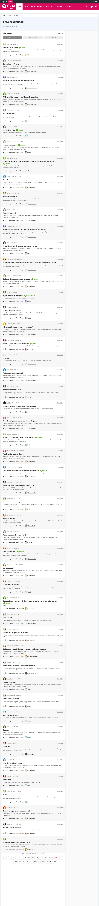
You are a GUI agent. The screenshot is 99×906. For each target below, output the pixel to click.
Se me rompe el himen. (11, 699)
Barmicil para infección (11, 64)
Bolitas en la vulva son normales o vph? (16, 279)
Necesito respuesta (10, 213)
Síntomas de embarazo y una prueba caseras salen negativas (24, 229)
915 (47, 861)
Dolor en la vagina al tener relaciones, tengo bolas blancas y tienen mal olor (29, 161)
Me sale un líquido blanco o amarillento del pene (20, 421)
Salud (10, 2)
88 (25, 857)
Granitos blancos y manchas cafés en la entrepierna (21, 471)
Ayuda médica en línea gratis (13, 296)
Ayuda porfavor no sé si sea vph (14, 454)
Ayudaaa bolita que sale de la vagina (16, 343)
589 (39, 861)
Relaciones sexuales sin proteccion (15, 535)
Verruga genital (8, 568)
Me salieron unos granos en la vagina (16, 180)
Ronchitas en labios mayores (13, 502)
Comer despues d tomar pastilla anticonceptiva (19, 406)
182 (12, 861)
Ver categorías (7, 26)
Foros (19, 6)
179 (49, 857)
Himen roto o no (8, 827)
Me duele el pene (9, 130)
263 (31, 861)
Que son (6, 730)
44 (21, 857)
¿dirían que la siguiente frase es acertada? (18, 327)
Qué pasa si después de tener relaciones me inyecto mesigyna (25, 649)
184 (20, 861)
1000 (54, 861)
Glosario (68, 6)
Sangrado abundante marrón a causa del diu (18, 437)
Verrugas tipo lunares (10, 715)
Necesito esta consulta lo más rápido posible (18, 81)
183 (16, 861)
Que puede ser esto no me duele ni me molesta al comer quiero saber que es (30, 601)
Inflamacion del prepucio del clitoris (15, 633)
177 (41, 857)
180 (52, 857)
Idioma (95, 2)
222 (27, 861)
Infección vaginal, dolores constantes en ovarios (20, 246)
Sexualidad (59, 6)
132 (29, 857)
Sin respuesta (33, 37)
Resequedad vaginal (10, 196)
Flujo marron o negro (10, 47)
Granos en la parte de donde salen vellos (17, 811)
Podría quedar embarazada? (13, 373)
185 (23, 861)
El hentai (6, 358)
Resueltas (53, 37)
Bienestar (49, 6)
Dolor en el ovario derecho (12, 310)
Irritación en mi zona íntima (12, 763)
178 (45, 857)
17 (17, 857)
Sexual (5, 794)
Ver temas (14, 26)
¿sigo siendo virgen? (10, 145)
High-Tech (4, 2)
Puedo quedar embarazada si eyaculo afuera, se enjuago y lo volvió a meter (29, 262)
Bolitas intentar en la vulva (12, 390)
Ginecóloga (7, 747)
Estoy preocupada (9, 682)
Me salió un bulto (9, 114)
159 (33, 857)
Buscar (60, 33)
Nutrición (40, 6)
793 (43, 861)
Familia (32, 6)
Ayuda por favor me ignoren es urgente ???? (18, 485)
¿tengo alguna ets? (9, 551)
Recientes (12, 37)
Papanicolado (8, 618)
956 (51, 861)
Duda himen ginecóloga (11, 584)
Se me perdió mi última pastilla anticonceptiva (19, 666)
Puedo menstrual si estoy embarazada (16, 842)
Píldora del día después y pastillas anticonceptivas (20, 97)
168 (37, 857)
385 (35, 861)
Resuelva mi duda (9, 518)
